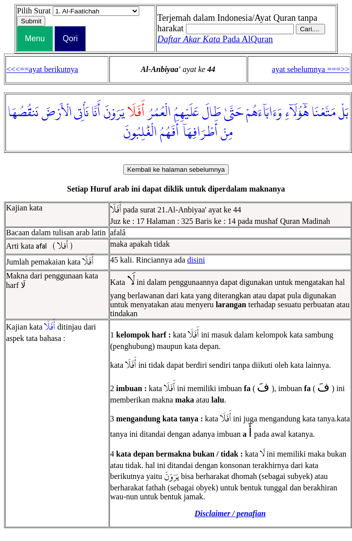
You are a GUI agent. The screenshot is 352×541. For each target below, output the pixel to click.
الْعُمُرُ (159, 113)
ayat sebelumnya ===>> (311, 69)
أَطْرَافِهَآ (200, 132)
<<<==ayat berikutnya (42, 69)
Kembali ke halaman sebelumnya (176, 169)
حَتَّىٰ (233, 113)
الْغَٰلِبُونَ (140, 132)
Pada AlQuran (215, 39)
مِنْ (227, 132)
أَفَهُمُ (169, 132)
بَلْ (344, 113)
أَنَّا (95, 113)
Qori (70, 38)
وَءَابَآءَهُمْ (264, 113)
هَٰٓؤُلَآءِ (297, 113)
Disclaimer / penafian (229, 513)
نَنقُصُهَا (23, 113)
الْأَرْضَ (56, 113)
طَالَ (211, 113)
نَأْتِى (81, 113)
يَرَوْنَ (114, 113)
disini (196, 260)
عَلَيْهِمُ (186, 113)
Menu (35, 38)
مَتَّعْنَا (324, 113)
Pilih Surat (34, 10)
